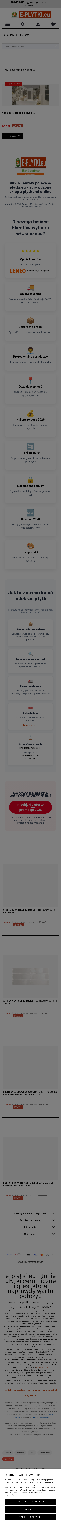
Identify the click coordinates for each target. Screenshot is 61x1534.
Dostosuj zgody (30, 1509)
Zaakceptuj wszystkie (30, 1517)
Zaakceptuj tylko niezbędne (30, 1501)
